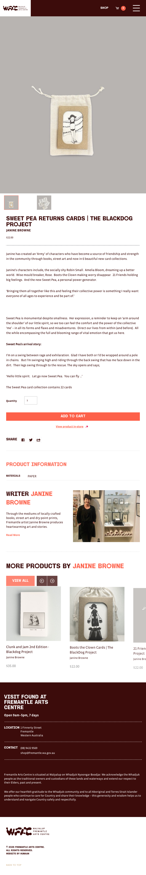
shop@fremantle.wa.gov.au (38, 752)
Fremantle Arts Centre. (29, 847)
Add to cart (73, 416)
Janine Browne (18, 230)
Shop (104, 8)
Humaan (24, 854)
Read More (13, 543)
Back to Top (13, 865)
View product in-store (72, 426)
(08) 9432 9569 (29, 748)
